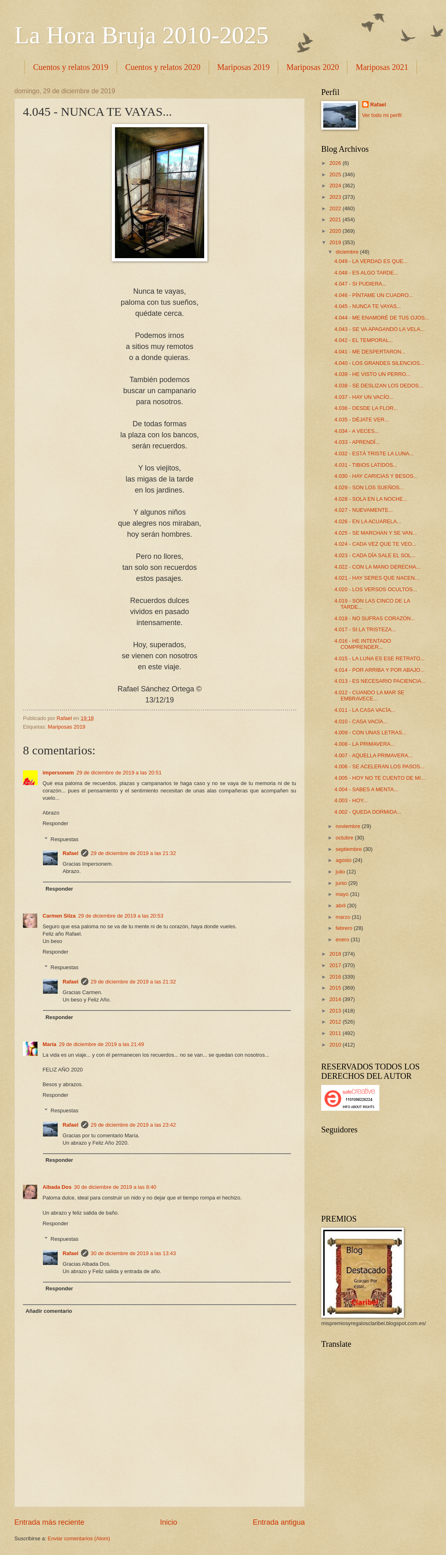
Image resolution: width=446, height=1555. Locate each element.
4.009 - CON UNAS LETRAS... (370, 732)
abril (341, 905)
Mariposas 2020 (312, 67)
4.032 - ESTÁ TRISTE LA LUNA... (374, 453)
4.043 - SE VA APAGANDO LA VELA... (379, 329)
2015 (335, 988)
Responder (55, 823)
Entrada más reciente (49, 1522)
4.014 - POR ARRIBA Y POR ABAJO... (379, 670)
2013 (335, 1011)
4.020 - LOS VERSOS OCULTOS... (375, 589)
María (49, 1044)
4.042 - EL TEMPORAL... (363, 340)
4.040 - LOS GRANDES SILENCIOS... (379, 363)
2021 (335, 219)
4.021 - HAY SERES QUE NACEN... (376, 578)
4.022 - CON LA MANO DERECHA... (377, 567)
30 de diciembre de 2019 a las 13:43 (133, 1253)
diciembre (348, 252)
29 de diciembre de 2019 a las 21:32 (133, 853)
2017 (335, 965)
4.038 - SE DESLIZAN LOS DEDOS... (378, 386)
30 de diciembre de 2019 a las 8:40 (115, 1187)
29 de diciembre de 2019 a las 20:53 (120, 916)
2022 (335, 208)
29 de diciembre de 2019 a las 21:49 (101, 1044)
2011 (335, 1033)
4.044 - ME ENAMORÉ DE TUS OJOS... (381, 318)
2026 (335, 163)
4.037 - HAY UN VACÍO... (364, 397)
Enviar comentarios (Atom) (79, 1538)
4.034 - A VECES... (356, 431)
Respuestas (65, 839)
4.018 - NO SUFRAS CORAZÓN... (374, 618)
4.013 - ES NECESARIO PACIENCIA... (380, 681)
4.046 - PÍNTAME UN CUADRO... (373, 295)
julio (341, 872)
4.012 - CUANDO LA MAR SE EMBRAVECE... (369, 695)
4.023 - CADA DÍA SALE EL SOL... (374, 555)
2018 (335, 954)
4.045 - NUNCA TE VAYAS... (367, 306)
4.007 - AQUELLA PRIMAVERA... (373, 755)
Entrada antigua (279, 1522)
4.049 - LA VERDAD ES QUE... (371, 261)
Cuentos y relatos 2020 (162, 67)
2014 (335, 999)
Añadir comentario (48, 1311)
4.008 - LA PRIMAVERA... (364, 744)
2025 (335, 174)
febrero (345, 928)
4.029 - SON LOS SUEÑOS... (369, 487)
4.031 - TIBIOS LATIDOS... (365, 465)
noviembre (349, 826)
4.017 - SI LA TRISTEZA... (365, 629)
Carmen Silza (59, 916)
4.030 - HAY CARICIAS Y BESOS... (376, 476)
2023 (335, 197)
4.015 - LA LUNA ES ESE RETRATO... (379, 658)
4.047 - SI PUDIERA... (360, 284)
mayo (343, 894)
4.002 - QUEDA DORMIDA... (367, 812)
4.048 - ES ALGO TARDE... (366, 273)
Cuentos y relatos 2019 (70, 67)
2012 (335, 1022)
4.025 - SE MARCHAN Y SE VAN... (375, 533)
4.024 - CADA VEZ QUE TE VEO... (375, 544)
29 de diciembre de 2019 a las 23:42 (133, 1125)
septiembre (349, 849)
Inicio (168, 1522)
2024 (335, 185)
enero (343, 939)
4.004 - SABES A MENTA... (366, 789)
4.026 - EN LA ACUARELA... (367, 521)
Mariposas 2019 (243, 67)
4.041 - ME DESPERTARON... (369, 352)
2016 (335, 977)
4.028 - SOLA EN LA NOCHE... (370, 499)
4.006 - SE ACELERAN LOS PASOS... (379, 766)
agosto (344, 860)
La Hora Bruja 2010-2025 (141, 35)
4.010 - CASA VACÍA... (360, 721)
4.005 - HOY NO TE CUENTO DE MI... (379, 778)
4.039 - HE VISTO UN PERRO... (372, 374)
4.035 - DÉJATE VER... (361, 419)
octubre (345, 838)
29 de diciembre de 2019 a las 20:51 (119, 773)
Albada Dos (57, 1187)
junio (342, 883)
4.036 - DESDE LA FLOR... (366, 408)
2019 (335, 242)
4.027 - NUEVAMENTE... (363, 510)
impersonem (58, 773)
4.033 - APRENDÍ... (357, 442)
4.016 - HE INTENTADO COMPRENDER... (362, 644)
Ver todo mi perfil (382, 115)
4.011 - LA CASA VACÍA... (364, 710)
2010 (335, 1045)
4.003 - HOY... (350, 800)
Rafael (71, 853)
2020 (335, 231)
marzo (343, 917)
